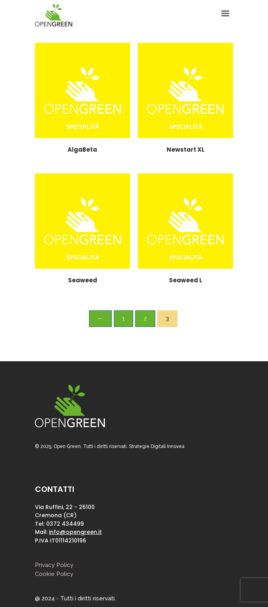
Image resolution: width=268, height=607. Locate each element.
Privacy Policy (54, 565)
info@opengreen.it (75, 532)
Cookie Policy (54, 573)
